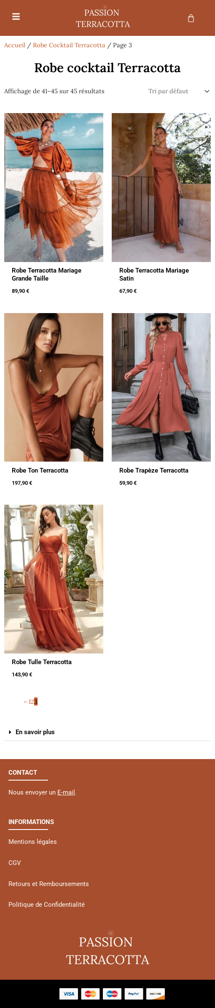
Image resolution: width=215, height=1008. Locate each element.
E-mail (66, 792)
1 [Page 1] (30, 701)
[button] (107, 732)
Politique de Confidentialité (46, 904)
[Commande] (177, 91)
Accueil (14, 45)
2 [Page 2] (32, 701)
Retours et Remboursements (48, 884)
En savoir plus (35, 732)
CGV (14, 863)
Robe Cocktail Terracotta (69, 45)
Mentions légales (32, 842)
